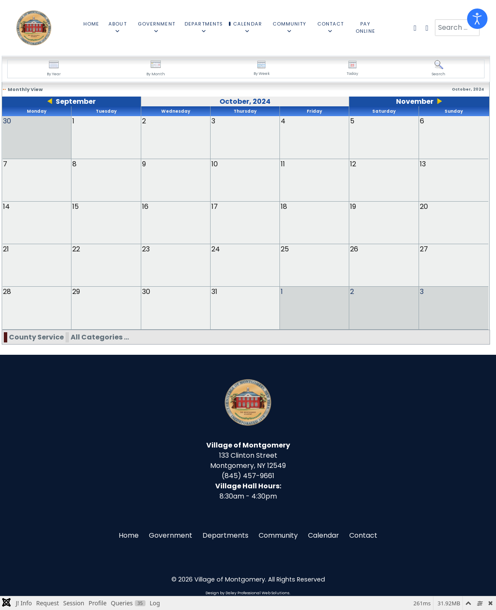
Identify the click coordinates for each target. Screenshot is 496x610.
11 (283, 164)
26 (354, 249)
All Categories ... (100, 337)
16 (145, 206)
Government (170, 535)
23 (146, 249)
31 (214, 291)
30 (146, 291)
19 (353, 206)
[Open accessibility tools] (477, 19)
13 (423, 164)
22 (76, 249)
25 (285, 249)
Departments (225, 535)
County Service (36, 337)
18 (284, 206)
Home (129, 535)
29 (76, 291)
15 (75, 206)
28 (7, 291)
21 (6, 249)
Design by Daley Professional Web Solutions (247, 593)
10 (214, 164)
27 (424, 249)
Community (278, 535)
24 (215, 249)
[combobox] (457, 27)
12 (353, 164)
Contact (363, 535)
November (414, 101)
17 (214, 206)
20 (424, 206)
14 (6, 206)
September (76, 101)
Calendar (323, 535)
